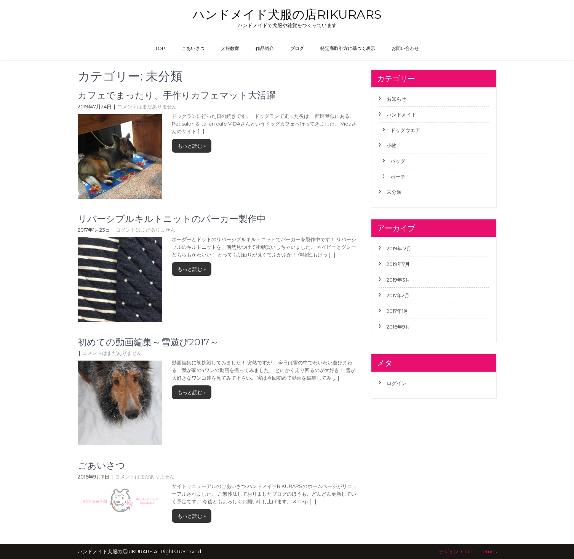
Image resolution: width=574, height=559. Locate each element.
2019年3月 (398, 280)
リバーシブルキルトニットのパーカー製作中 (172, 218)
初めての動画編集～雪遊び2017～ (148, 342)
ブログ (297, 48)
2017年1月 (397, 311)
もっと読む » (191, 146)
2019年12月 (399, 248)
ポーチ (397, 177)
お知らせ (396, 99)
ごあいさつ (193, 48)
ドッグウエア (405, 130)
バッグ (397, 161)
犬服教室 (230, 48)
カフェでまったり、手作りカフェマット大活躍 (176, 95)
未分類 (394, 192)
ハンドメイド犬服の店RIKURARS (287, 14)
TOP (160, 48)
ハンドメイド (401, 114)
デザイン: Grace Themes (468, 551)
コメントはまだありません (147, 106)
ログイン (396, 383)
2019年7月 (398, 264)
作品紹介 (265, 48)
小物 (392, 145)
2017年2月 (398, 295)
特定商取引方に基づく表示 (347, 48)
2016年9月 (398, 327)
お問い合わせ (405, 48)
